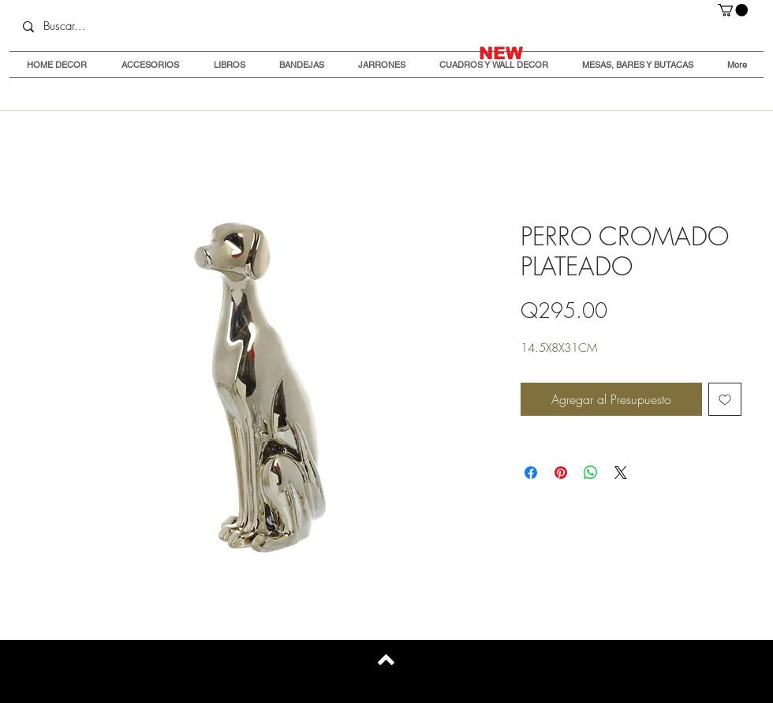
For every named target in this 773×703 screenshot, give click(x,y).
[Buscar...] (126, 26)
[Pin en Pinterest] (560, 472)
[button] (733, 10)
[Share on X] (620, 472)
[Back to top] (386, 659)
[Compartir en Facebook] (530, 472)
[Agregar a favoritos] (724, 399)
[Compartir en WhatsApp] (590, 472)
